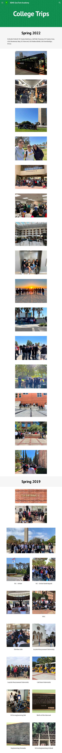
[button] (2, 2)
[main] (31, 13)
